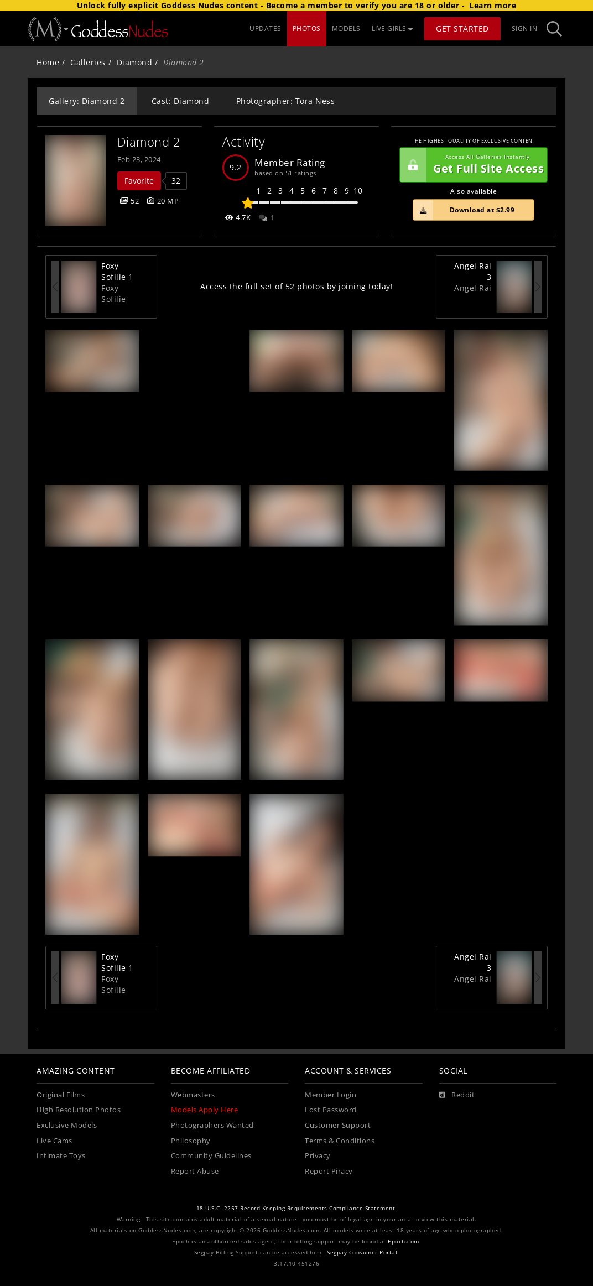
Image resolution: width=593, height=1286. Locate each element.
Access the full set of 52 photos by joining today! (296, 286)
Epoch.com (403, 1241)
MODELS (346, 28)
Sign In (525, 28)
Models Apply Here (204, 1110)
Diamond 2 (149, 141)
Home (48, 62)
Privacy (318, 1155)
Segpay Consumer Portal (362, 1252)
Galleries (88, 62)
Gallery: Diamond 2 (86, 101)
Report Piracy (329, 1171)
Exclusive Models (67, 1125)
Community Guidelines (211, 1155)
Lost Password (331, 1110)
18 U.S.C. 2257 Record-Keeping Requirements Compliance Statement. (296, 1208)
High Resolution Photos (79, 1110)
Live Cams (54, 1141)
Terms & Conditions (339, 1141)
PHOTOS (307, 28)
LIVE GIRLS (393, 28)
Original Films (61, 1095)
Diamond (135, 62)
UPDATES (265, 28)
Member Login (330, 1095)
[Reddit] (457, 1095)
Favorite (139, 180)
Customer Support (338, 1125)
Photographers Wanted (212, 1125)
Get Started (462, 28)
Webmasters (193, 1095)
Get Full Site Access (472, 165)
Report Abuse (195, 1171)
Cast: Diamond (181, 101)
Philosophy (191, 1141)
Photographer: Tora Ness (285, 101)
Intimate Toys (61, 1155)
